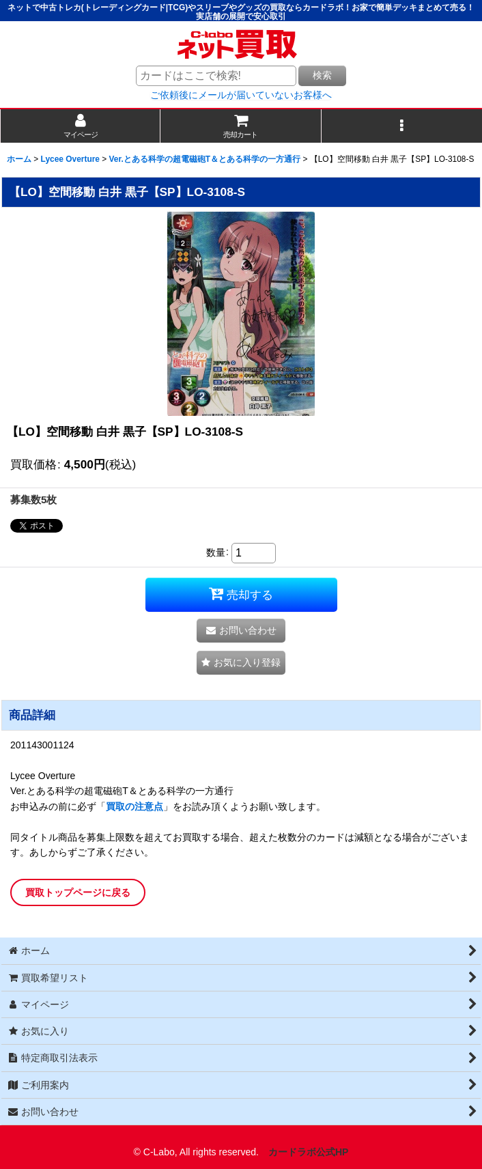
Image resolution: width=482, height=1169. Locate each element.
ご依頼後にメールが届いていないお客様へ (241, 95)
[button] (402, 126)
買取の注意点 (134, 806)
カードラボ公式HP (308, 1151)
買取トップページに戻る (77, 892)
